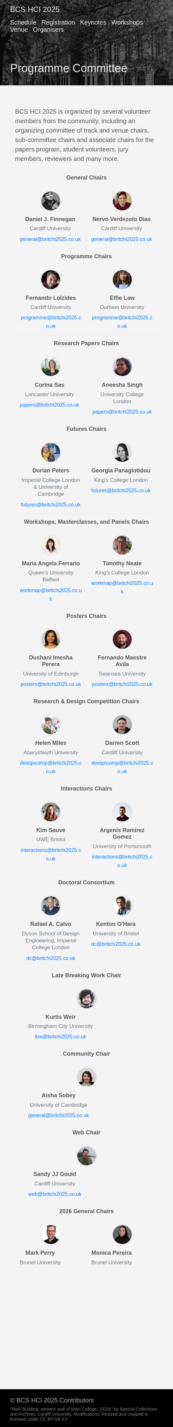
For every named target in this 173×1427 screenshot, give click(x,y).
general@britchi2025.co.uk (50, 239)
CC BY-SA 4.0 (53, 1419)
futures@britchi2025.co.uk (50, 504)
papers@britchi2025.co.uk (49, 405)
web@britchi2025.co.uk (55, 1194)
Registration (58, 22)
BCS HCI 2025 (35, 9)
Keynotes (93, 22)
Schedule (23, 22)
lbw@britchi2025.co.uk (60, 1036)
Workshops (127, 22)
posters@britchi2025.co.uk (50, 684)
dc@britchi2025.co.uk (50, 958)
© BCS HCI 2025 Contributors (52, 1400)
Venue (19, 29)
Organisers (48, 29)
